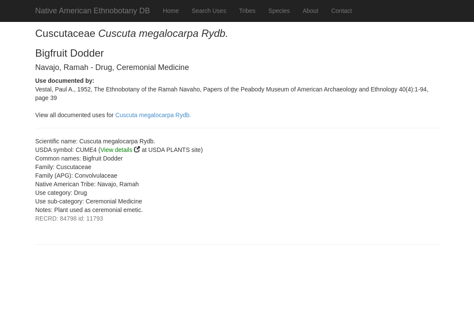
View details (116, 149)
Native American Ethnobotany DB (92, 10)
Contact (341, 10)
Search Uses (209, 10)
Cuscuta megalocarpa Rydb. (153, 115)
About (311, 10)
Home (171, 10)
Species (279, 10)
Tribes (247, 10)
